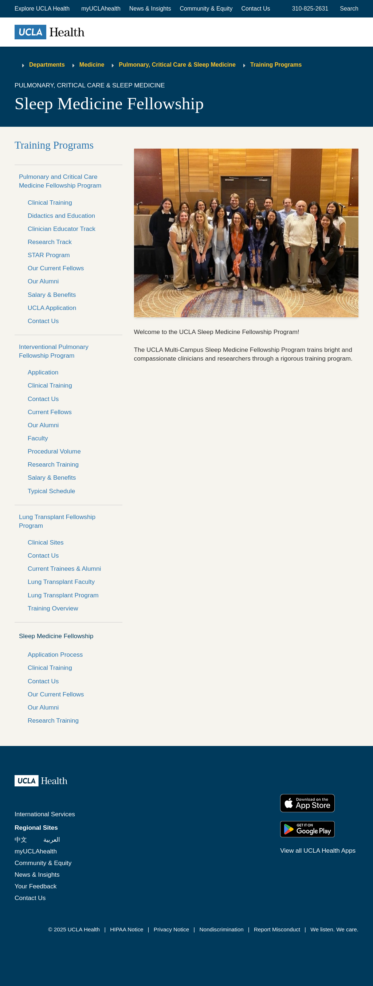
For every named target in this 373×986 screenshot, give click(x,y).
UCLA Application (52, 307)
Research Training (53, 464)
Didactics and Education (61, 215)
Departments (47, 65)
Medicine (91, 65)
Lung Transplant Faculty (61, 581)
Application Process (55, 654)
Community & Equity (206, 8)
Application (43, 372)
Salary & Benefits (52, 294)
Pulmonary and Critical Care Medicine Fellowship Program (60, 181)
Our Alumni (43, 281)
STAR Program (49, 255)
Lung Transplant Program (63, 595)
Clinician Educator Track (61, 228)
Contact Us (255, 8)
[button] (42, 9)
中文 (21, 839)
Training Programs (276, 65)
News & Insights (150, 8)
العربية (51, 839)
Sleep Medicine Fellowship (56, 636)
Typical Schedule (51, 491)
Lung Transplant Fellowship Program (57, 521)
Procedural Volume (54, 451)
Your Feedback (35, 886)
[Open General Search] (348, 9)
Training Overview (53, 608)
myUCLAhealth (101, 8)
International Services (45, 814)
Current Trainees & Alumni (64, 568)
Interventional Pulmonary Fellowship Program (54, 351)
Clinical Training (50, 202)
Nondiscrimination (221, 929)
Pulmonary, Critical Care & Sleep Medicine (177, 65)
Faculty (38, 438)
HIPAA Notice (126, 929)
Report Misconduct (277, 929)
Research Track (50, 241)
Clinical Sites (46, 542)
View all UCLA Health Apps (318, 850)
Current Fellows (50, 412)
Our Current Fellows (56, 268)
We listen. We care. (334, 929)
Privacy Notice (171, 929)
